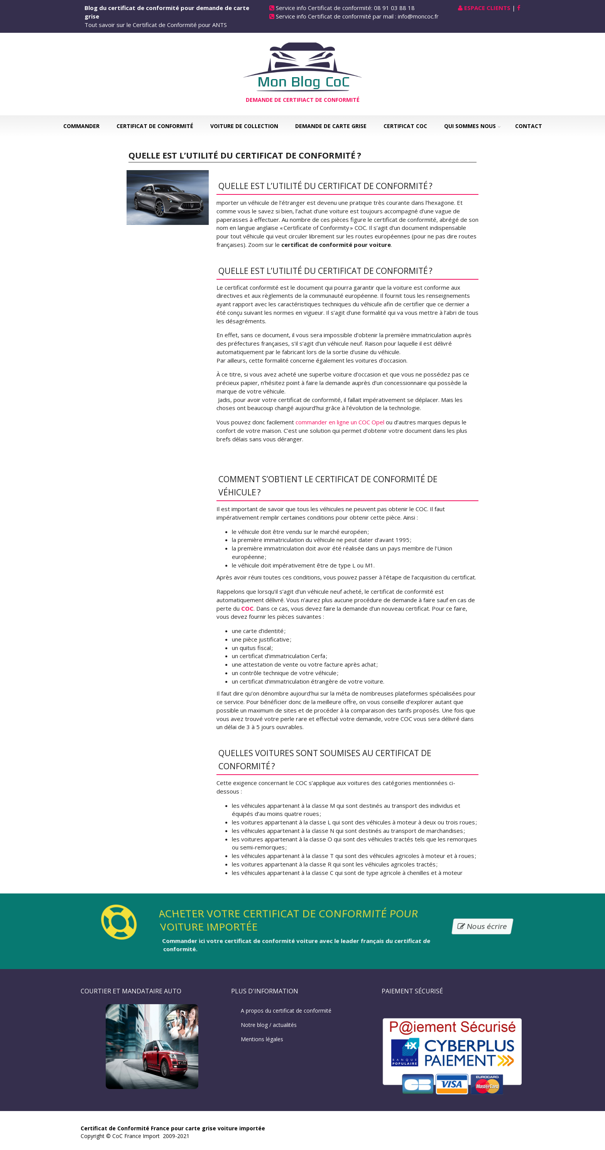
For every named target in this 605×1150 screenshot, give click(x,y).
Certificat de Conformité (155, 126)
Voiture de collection (244, 126)
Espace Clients (487, 8)
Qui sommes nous (470, 126)
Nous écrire (482, 926)
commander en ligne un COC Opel (340, 422)
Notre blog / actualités (269, 1024)
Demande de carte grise (331, 126)
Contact (528, 126)
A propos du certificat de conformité (286, 1010)
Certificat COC (405, 126)
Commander (81, 126)
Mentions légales (262, 1039)
